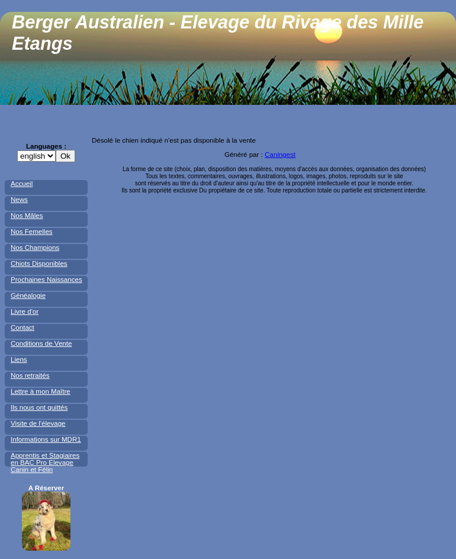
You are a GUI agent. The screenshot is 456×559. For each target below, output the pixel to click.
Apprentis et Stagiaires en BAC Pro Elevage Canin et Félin (45, 462)
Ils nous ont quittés (39, 407)
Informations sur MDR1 (46, 439)
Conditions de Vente (41, 343)
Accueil (22, 183)
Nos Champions (35, 247)
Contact (22, 327)
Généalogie (28, 295)
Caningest (280, 154)
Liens (19, 359)
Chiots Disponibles (39, 263)
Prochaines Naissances (46, 279)
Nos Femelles (32, 231)
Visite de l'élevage (38, 423)
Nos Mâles (27, 215)
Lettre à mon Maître (40, 391)
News (19, 199)
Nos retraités (30, 375)
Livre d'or (24, 311)
